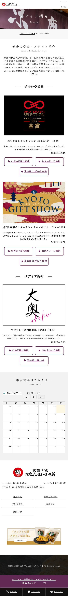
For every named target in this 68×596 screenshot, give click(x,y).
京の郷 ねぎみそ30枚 (35, 171)
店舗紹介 (50, 504)
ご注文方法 (35, 591)
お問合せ (17, 512)
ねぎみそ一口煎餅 (51, 161)
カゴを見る (58, 591)
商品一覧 (13, 591)
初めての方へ (50, 497)
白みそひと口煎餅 (51, 350)
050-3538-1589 (16, 482)
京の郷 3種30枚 (35, 360)
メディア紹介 (42, 34)
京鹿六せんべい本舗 (27, 34)
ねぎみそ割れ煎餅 (20, 161)
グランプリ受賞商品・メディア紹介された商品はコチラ (34, 581)
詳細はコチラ (58, 152)
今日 (41, 397)
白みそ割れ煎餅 (20, 350)
